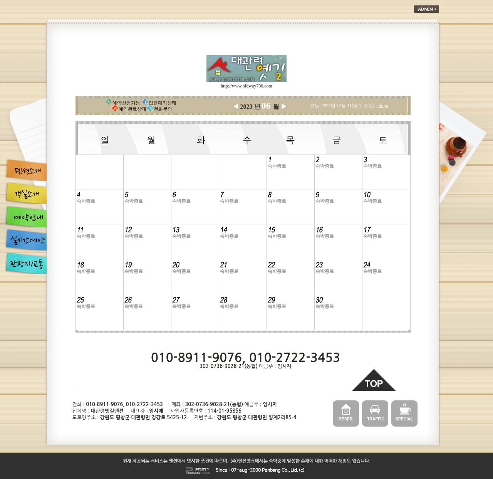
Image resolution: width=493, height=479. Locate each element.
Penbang (271, 470)
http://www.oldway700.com (246, 86)
